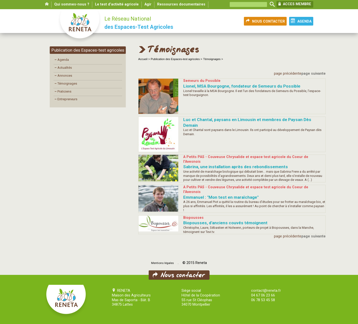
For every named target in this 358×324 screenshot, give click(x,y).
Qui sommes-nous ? (71, 4)
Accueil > (144, 59)
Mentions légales (162, 263)
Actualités (63, 67)
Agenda (61, 60)
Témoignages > (213, 59)
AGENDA (301, 21)
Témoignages (65, 83)
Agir (147, 4)
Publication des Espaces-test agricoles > (176, 59)
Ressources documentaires (181, 4)
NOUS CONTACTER (265, 21)
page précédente (287, 73)
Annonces (63, 75)
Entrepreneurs (65, 99)
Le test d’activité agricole (117, 4)
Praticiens (62, 91)
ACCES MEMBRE (294, 4)
